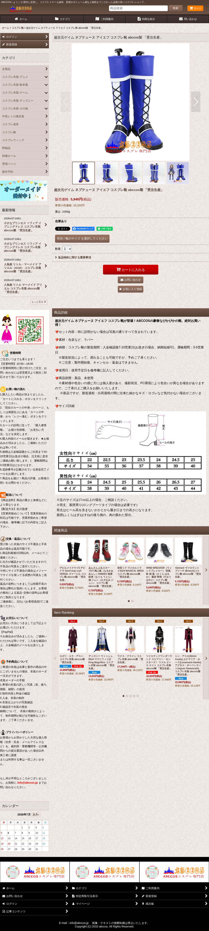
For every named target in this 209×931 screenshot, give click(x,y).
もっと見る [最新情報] (38, 301)
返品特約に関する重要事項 (73, 257)
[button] (65, 102)
